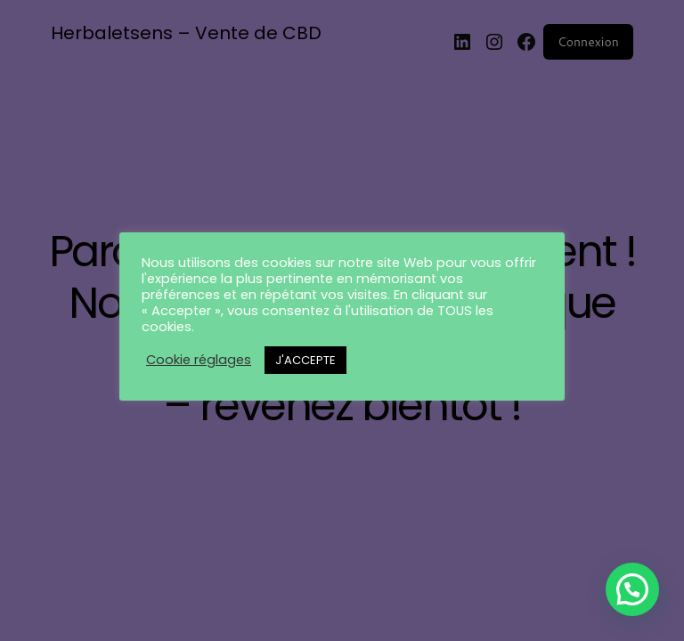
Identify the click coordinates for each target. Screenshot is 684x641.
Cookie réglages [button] (198, 360)
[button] (632, 589)
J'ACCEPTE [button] (305, 360)
